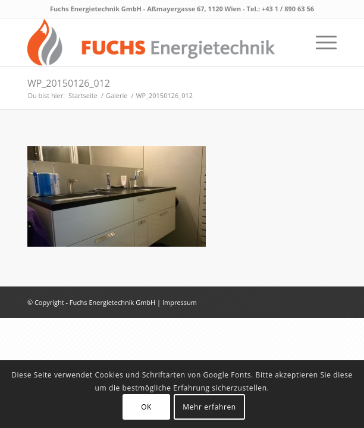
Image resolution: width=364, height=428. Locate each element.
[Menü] (320, 42)
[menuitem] (320, 42)
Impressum (179, 302)
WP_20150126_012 (68, 83)
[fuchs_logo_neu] (151, 42)
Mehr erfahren (209, 407)
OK (146, 407)
